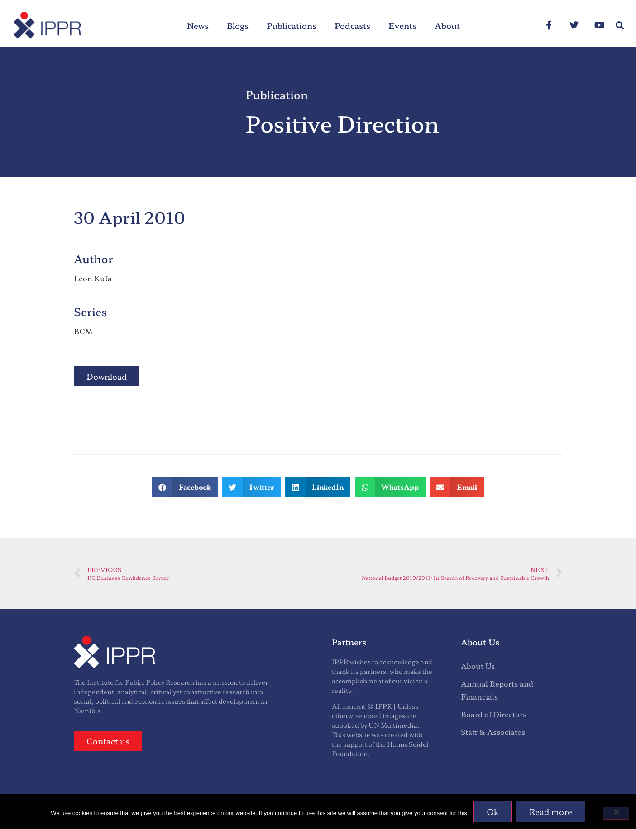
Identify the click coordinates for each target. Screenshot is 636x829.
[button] (619, 25)
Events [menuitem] (402, 25)
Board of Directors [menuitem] (493, 714)
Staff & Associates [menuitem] (493, 731)
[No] (616, 813)
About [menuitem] (447, 25)
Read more (550, 811)
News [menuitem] (198, 25)
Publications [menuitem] (291, 25)
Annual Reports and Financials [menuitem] (497, 690)
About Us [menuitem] (478, 665)
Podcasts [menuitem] (352, 25)
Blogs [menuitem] (238, 25)
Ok (492, 811)
